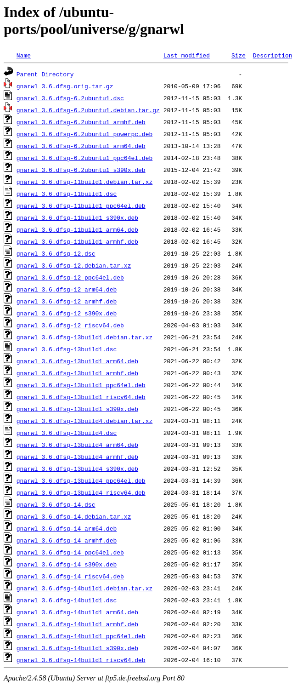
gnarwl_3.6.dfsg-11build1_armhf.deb (77, 241)
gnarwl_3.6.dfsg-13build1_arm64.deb (77, 361)
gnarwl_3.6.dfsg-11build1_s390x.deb (77, 217)
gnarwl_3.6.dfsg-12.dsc (56, 253)
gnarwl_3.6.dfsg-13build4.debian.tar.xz (84, 421)
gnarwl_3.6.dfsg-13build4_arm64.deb (77, 444)
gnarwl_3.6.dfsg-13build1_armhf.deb (77, 373)
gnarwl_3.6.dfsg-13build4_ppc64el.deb (81, 480)
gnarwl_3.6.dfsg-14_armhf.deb (67, 540)
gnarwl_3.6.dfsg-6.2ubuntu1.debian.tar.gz (88, 110)
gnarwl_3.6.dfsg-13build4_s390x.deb (77, 468)
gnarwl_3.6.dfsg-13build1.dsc (67, 349)
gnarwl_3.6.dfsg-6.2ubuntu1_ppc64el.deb (84, 158)
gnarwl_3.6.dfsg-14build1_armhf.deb (77, 624)
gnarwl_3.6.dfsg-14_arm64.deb (67, 528)
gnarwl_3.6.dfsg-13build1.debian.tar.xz (84, 337)
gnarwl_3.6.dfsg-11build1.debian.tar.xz (84, 181)
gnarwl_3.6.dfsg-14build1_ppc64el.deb (81, 636)
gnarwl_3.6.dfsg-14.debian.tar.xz (74, 516)
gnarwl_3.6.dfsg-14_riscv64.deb (70, 576)
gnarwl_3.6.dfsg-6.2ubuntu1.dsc (70, 98)
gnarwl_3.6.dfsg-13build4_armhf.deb (77, 456)
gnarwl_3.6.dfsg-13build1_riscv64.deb (81, 397)
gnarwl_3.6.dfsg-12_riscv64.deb (70, 325)
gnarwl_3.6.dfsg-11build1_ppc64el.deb (81, 205)
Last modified (186, 55)
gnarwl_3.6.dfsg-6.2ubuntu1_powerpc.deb (84, 134)
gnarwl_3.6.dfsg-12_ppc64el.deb (70, 277)
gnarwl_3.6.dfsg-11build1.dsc (67, 193)
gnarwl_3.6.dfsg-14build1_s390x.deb (77, 648)
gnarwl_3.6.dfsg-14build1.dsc (67, 600)
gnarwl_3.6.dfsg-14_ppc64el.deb (70, 552)
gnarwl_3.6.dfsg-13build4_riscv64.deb (81, 492)
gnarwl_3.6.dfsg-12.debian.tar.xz (74, 265)
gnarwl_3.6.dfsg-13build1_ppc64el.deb (81, 385)
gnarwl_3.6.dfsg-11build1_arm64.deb (77, 229)
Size (238, 55)
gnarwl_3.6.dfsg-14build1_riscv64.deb (81, 660)
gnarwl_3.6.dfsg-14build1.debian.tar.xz (84, 588)
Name (24, 55)
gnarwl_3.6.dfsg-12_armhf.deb (67, 301)
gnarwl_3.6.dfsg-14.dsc (56, 504)
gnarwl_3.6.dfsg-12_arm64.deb (67, 289)
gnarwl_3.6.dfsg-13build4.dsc (67, 433)
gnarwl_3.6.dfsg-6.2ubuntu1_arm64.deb (81, 146)
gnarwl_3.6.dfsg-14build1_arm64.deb (77, 612)
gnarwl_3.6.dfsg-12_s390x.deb (67, 313)
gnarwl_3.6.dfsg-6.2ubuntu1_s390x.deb (81, 170)
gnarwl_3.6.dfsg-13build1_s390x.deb (77, 409)
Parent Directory (45, 74)
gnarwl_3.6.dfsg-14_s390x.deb (67, 564)
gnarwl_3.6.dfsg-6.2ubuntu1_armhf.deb (81, 122)
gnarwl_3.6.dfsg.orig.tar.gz (65, 86)
